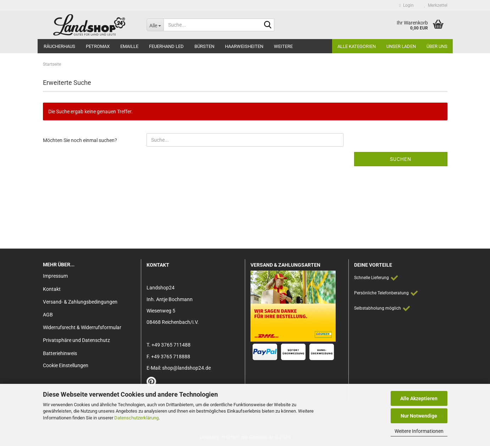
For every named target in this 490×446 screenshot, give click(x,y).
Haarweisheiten (244, 46)
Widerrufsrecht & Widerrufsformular (82, 327)
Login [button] (406, 5)
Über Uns (436, 46)
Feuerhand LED (166, 46)
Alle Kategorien (356, 46)
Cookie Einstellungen (65, 365)
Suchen (400, 159)
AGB (48, 314)
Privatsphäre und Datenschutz (76, 340)
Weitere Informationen (419, 431)
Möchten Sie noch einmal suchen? (80, 140)
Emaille (129, 46)
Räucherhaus (59, 46)
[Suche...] (155, 24)
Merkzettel (435, 5)
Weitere (283, 46)
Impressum (55, 276)
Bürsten (204, 46)
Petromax (98, 46)
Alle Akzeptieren (418, 398)
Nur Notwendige (419, 416)
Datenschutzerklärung (136, 417)
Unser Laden (401, 46)
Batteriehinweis (60, 353)
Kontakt (52, 289)
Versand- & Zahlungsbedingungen (80, 302)
